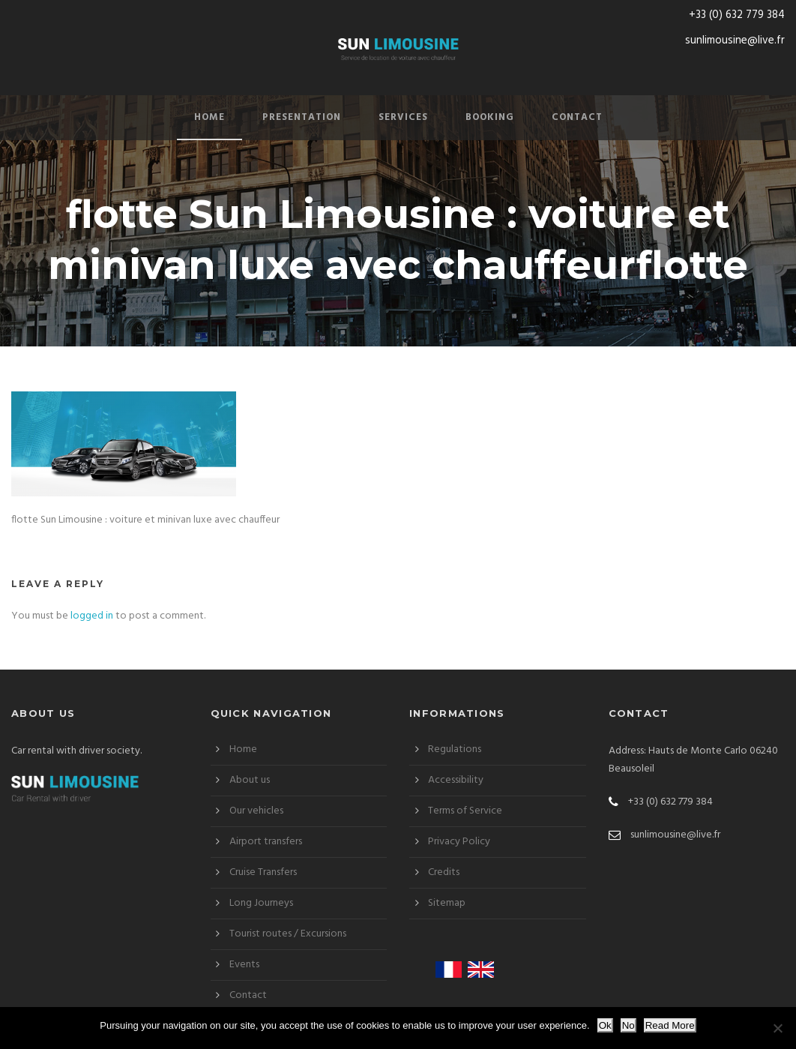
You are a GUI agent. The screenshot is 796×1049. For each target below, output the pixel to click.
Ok (605, 1025)
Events (244, 964)
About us (249, 780)
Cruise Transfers (263, 872)
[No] (777, 1028)
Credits (443, 872)
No (628, 1025)
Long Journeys (261, 903)
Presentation (301, 117)
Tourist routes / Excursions (287, 934)
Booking (489, 117)
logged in (91, 616)
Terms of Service (465, 811)
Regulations (454, 749)
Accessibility (455, 780)
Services (403, 117)
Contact (577, 117)
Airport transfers (265, 841)
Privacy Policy (459, 841)
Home (209, 117)
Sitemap (446, 903)
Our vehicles (256, 811)
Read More (670, 1025)
